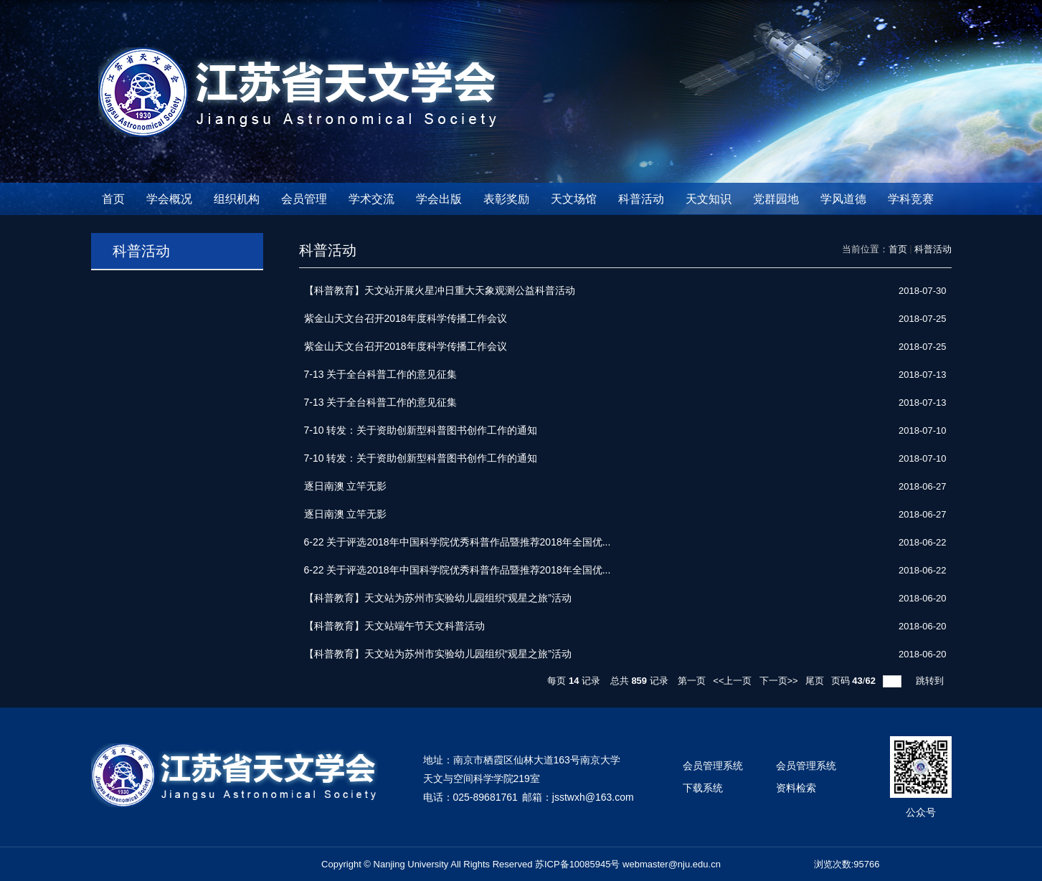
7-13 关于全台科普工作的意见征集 (381, 374)
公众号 (921, 812)
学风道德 (843, 199)
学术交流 (371, 199)
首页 (113, 199)
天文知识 (708, 199)
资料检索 (796, 788)
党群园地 (776, 199)
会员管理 (304, 199)
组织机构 (237, 199)
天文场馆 (574, 199)
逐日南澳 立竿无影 (345, 486)
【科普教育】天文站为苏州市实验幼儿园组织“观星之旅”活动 (438, 598)
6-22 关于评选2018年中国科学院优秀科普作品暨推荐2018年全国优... (457, 542)
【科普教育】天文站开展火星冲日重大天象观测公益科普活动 (439, 290)
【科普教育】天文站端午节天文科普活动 (394, 626)
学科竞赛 (911, 199)
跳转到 (931, 680)
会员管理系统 (713, 765)
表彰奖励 (506, 199)
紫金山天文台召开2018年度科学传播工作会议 (405, 318)
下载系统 (703, 788)
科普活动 (641, 199)
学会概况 (169, 199)
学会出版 (439, 199)
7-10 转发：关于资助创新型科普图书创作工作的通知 (421, 430)
